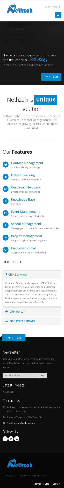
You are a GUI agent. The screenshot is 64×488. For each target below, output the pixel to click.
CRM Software (16, 274)
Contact (56, 483)
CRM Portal (14, 311)
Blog (47, 483)
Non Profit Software (20, 321)
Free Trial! (51, 77)
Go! (43, 375)
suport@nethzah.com (24, 423)
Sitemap (37, 483)
